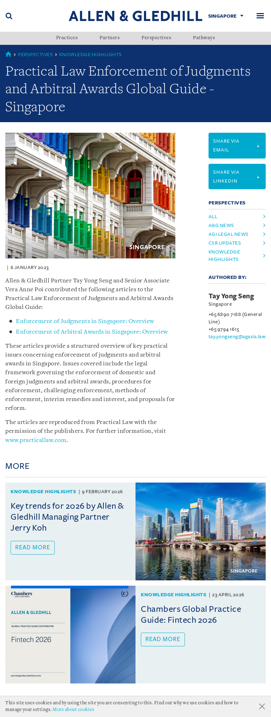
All (213, 216)
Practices (67, 38)
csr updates (225, 243)
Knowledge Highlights (90, 54)
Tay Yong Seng (231, 296)
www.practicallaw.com (35, 440)
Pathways (204, 38)
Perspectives (156, 38)
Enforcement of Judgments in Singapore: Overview (85, 321)
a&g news (221, 225)
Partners (110, 38)
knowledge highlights (224, 255)
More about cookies (73, 709)
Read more (32, 547)
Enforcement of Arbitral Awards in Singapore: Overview (92, 332)
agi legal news (229, 234)
